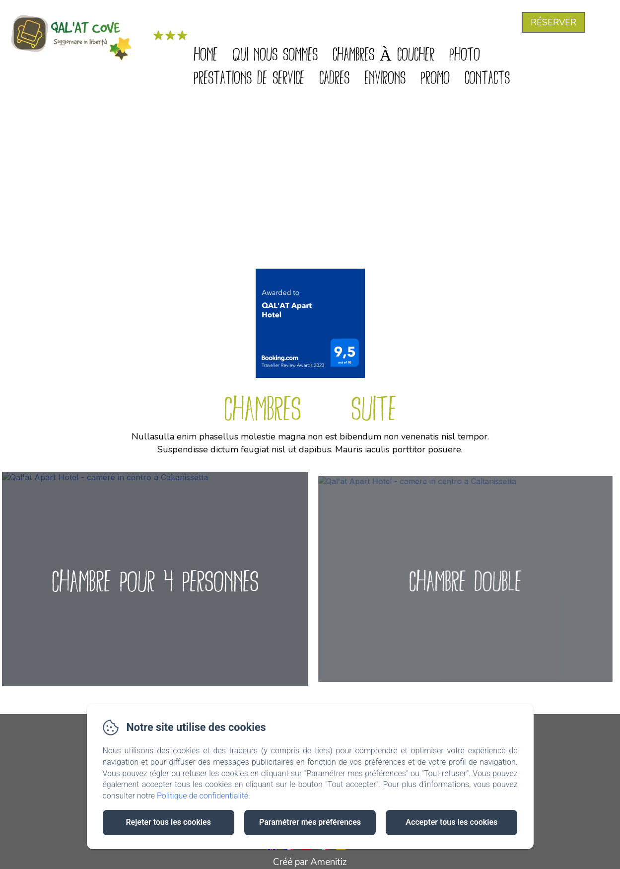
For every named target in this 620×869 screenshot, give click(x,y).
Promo (435, 76)
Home (205, 53)
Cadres (334, 76)
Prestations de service (249, 76)
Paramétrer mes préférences (310, 822)
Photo (464, 53)
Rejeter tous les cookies (168, 822)
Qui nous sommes (275, 53)
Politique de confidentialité (202, 795)
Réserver (553, 22)
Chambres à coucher (383, 53)
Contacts (487, 76)
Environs (385, 76)
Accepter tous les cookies (451, 822)
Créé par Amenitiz (310, 862)
